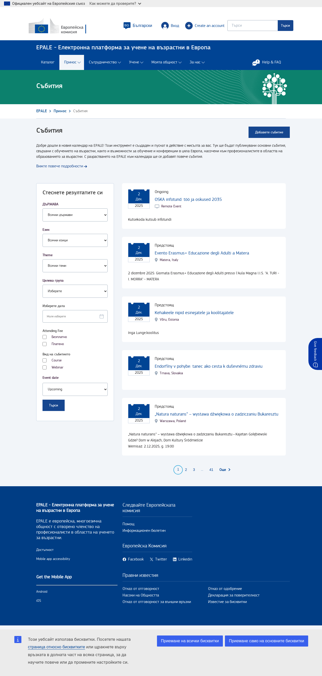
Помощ (128, 526)
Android (41, 594)
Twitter (161, 561)
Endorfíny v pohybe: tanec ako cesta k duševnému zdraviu (208, 368)
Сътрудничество (103, 64)
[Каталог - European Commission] (72, 27)
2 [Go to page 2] (186, 472)
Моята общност (164, 64)
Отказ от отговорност (141, 591)
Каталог (48, 64)
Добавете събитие (269, 134)
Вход (163, 26)
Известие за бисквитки (227, 604)
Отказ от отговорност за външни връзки (157, 604)
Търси (278, 26)
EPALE (41, 113)
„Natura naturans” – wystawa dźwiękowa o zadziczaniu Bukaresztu (216, 416)
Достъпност (45, 552)
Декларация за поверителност (234, 597)
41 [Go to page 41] (211, 472)
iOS (38, 603)
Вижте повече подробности (59, 168)
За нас (195, 64)
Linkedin (185, 561)
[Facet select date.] (75, 318)
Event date (51, 380)
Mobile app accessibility (53, 561)
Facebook (136, 561)
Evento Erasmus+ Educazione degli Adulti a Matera (202, 255)
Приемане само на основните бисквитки (266, 641)
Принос (70, 64)
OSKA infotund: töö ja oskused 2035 (188, 201)
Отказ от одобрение (225, 591)
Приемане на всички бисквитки (190, 641)
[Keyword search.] (245, 26)
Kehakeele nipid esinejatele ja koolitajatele (194, 315)
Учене (134, 64)
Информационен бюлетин (144, 533)
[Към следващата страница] (225, 472)
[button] (130, 26)
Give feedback (315, 351)
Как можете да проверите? (115, 3)
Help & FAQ (269, 65)
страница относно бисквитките (56, 647)
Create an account (197, 26)
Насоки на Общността (141, 597)
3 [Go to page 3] (194, 472)
